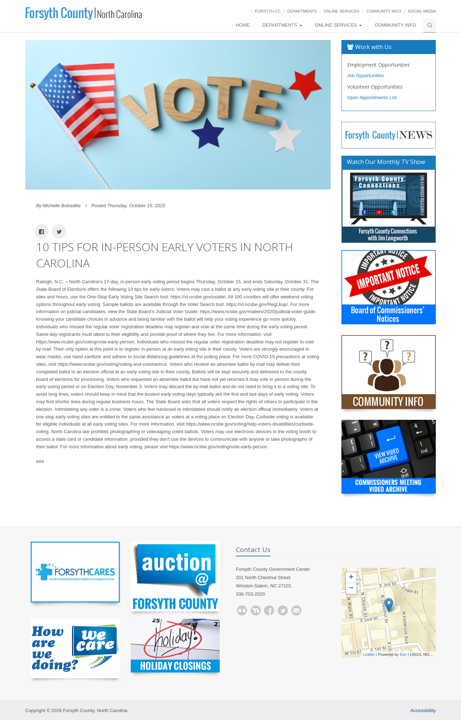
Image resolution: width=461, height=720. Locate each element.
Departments (302, 11)
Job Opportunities (365, 75)
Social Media (422, 11)
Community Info (383, 11)
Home (243, 25)
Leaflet (369, 654)
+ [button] (351, 577)
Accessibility (423, 710)
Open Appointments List (372, 97)
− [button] (351, 588)
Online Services (341, 11)
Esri (403, 654)
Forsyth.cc (268, 11)
